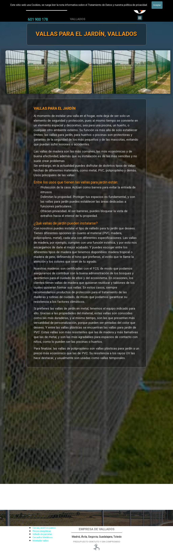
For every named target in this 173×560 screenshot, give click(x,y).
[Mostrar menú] (139, 17)
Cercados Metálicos (42, 537)
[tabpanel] (38, 19)
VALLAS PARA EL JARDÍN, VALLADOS (86, 33)
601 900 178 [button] (38, 19)
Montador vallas (40, 540)
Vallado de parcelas (42, 534)
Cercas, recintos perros (43, 528)
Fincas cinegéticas (41, 531)
